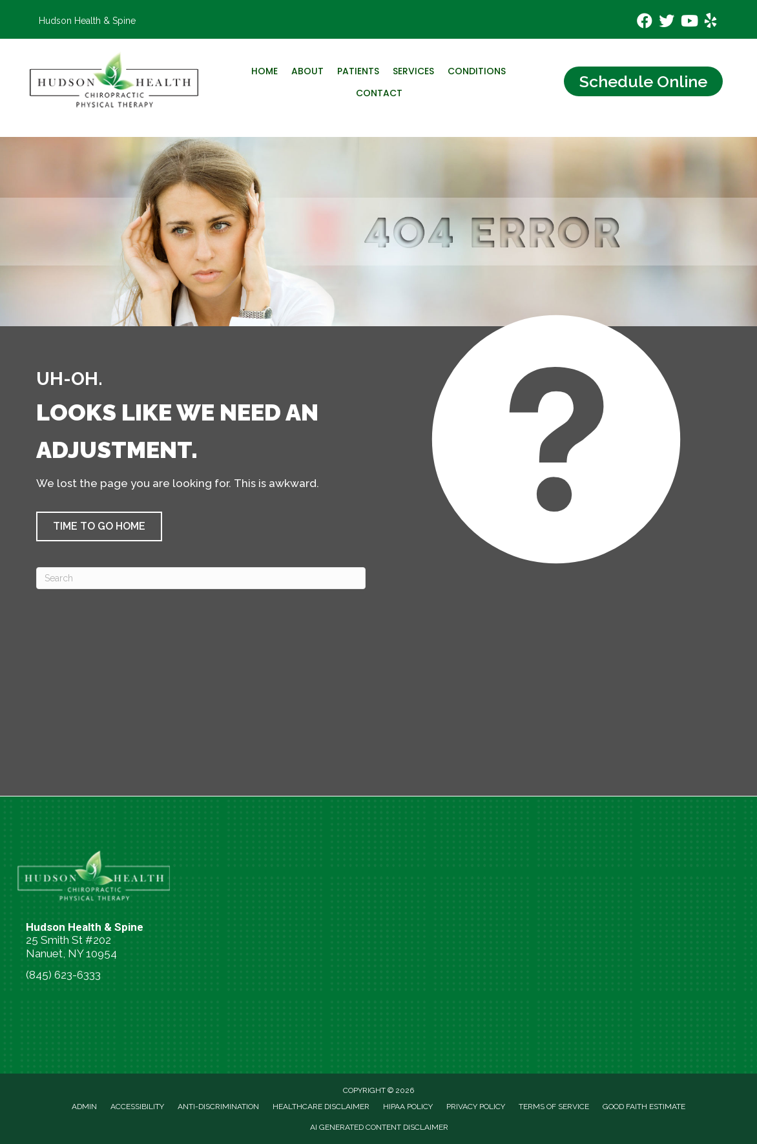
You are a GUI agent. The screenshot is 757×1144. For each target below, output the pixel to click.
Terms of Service (554, 1106)
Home (264, 71)
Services (413, 71)
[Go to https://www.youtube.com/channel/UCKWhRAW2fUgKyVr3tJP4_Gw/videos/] (688, 22)
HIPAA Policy (408, 1106)
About (307, 71)
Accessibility (137, 1106)
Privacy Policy (475, 1106)
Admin (84, 1106)
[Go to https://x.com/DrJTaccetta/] (666, 22)
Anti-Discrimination (218, 1106)
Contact (379, 93)
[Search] (201, 578)
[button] (99, 526)
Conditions (477, 71)
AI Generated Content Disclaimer (379, 1127)
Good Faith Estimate (644, 1106)
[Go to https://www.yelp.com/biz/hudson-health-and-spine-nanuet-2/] (710, 22)
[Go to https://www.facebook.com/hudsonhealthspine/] (644, 22)
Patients (358, 71)
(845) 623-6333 (63, 974)
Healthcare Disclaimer (321, 1106)
